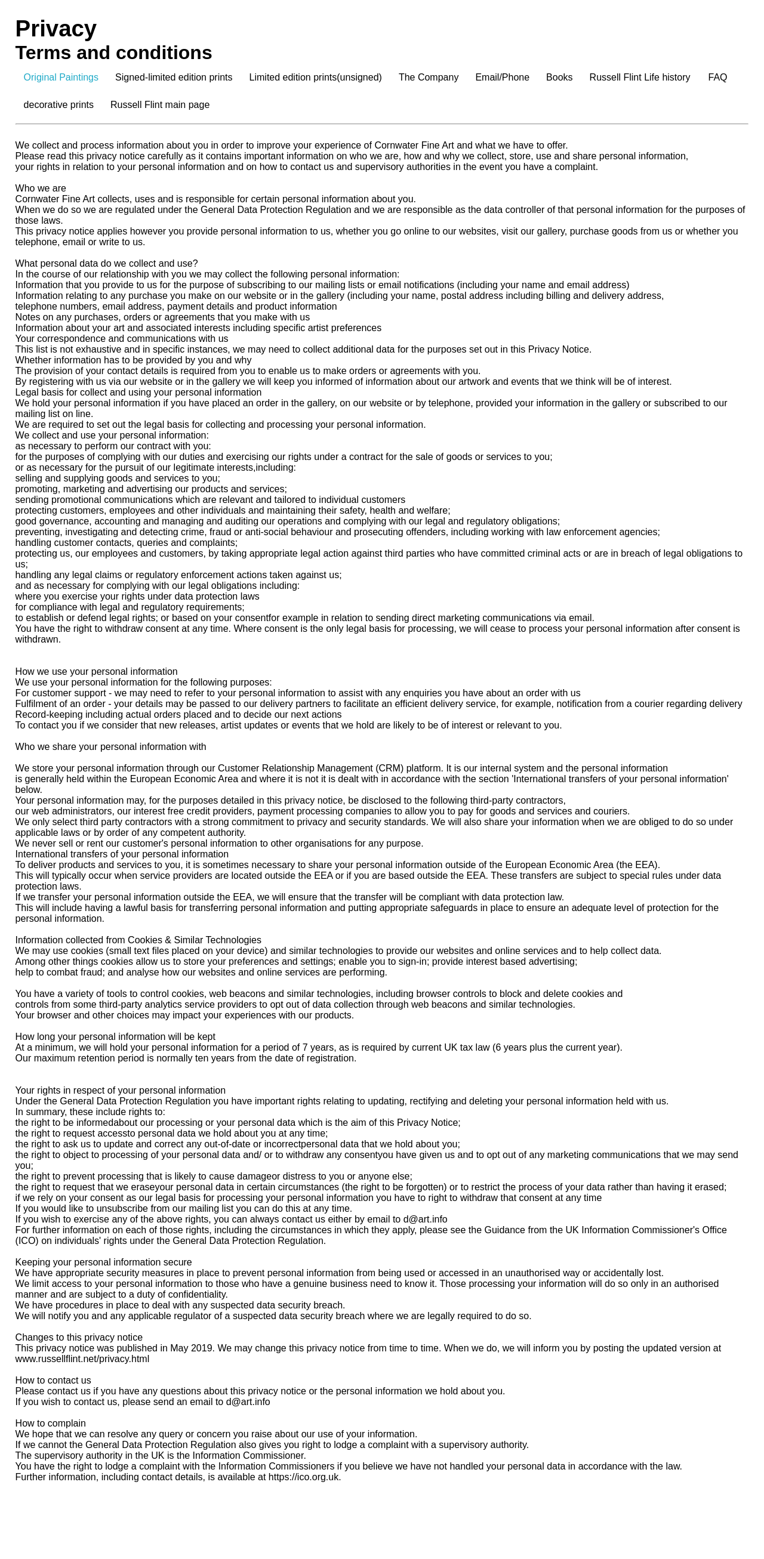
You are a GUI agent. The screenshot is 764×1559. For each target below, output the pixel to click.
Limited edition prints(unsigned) (315, 77)
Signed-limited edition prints (174, 77)
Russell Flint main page (160, 105)
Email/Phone (502, 77)
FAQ (718, 77)
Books (559, 77)
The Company (429, 77)
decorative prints (59, 105)
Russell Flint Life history (640, 77)
